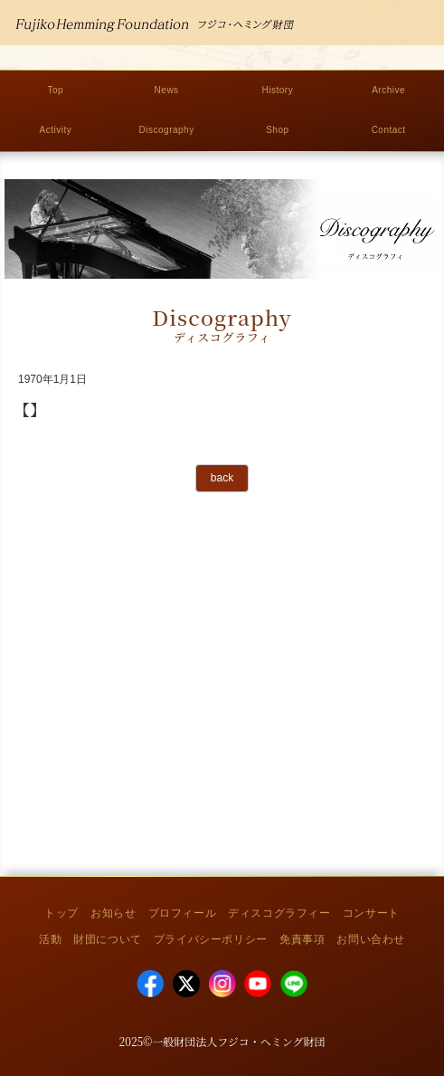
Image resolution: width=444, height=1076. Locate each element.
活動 (50, 939)
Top (56, 90)
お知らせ (113, 913)
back (222, 477)
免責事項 (302, 939)
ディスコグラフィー (279, 913)
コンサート (371, 913)
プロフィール (182, 913)
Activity (56, 130)
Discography (166, 130)
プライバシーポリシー (211, 939)
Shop (277, 130)
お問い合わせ (370, 939)
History (278, 90)
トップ (61, 913)
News (167, 90)
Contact (389, 130)
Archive (388, 90)
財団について (107, 939)
